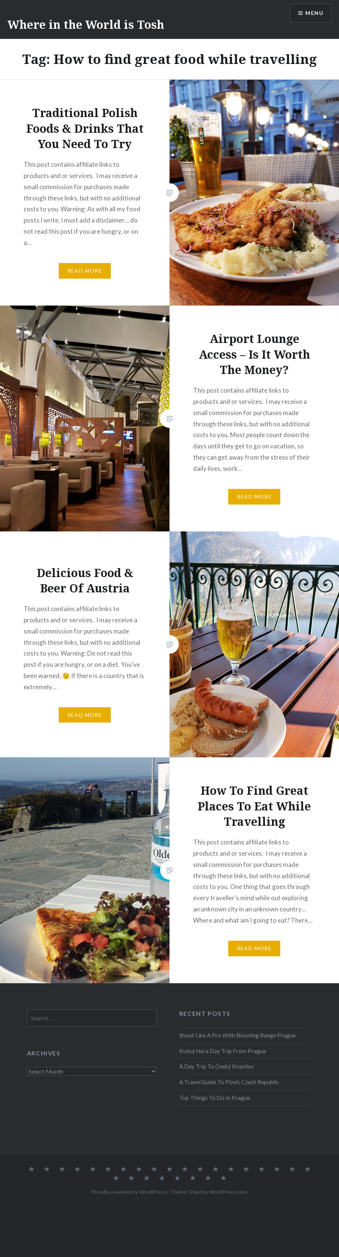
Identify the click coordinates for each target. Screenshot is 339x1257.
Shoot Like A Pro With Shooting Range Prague (237, 1035)
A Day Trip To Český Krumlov (216, 1066)
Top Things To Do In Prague (214, 1097)
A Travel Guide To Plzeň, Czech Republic (229, 1082)
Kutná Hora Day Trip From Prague (222, 1051)
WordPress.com (228, 1192)
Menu (314, 13)
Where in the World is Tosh (85, 24)
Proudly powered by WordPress (128, 1192)
